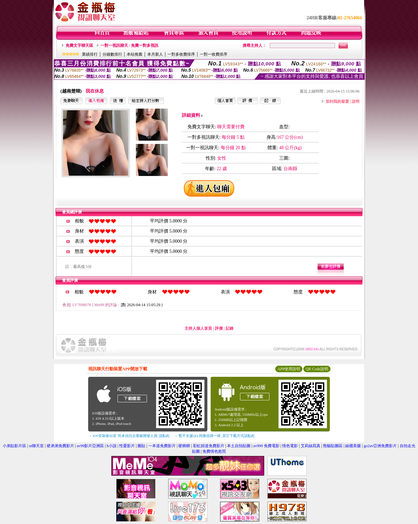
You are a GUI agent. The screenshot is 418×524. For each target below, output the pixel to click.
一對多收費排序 (181, 54)
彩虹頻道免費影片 (208, 446)
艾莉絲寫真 (310, 446)
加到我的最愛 (337, 101)
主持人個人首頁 (198, 328)
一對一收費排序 (213, 54)
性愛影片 (127, 446)
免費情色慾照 (214, 451)
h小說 (112, 446)
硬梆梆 (184, 446)
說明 (356, 101)
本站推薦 (134, 54)
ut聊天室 (36, 446)
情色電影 (290, 446)
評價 (219, 328)
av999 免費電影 (266, 446)
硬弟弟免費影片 (60, 446)
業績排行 (90, 54)
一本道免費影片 (162, 446)
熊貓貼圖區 (333, 446)
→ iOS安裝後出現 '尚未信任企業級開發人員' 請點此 (128, 436)
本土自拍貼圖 (238, 446)
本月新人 (155, 54)
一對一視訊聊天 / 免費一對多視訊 (129, 45)
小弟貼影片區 (14, 446)
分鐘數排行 (112, 54)
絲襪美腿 (353, 446)
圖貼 (141, 446)
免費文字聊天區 (79, 45)
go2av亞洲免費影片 (380, 446)
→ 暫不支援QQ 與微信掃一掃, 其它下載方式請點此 (214, 436)
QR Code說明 (317, 369)
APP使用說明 (288, 369)
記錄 (229, 328)
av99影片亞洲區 (90, 446)
